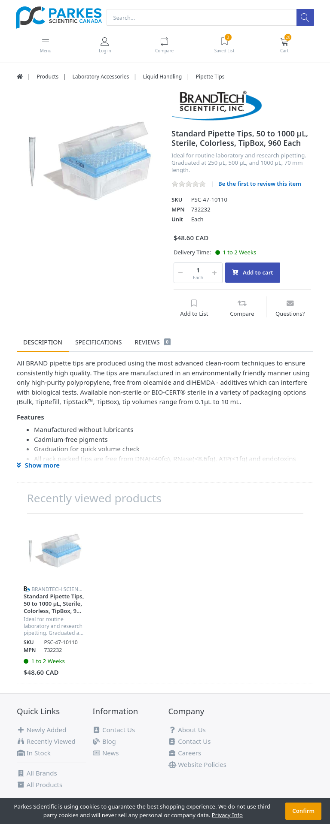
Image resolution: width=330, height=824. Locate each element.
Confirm (303, 811)
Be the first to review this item (259, 184)
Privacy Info (227, 815)
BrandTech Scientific (61, 589)
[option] (88, 161)
